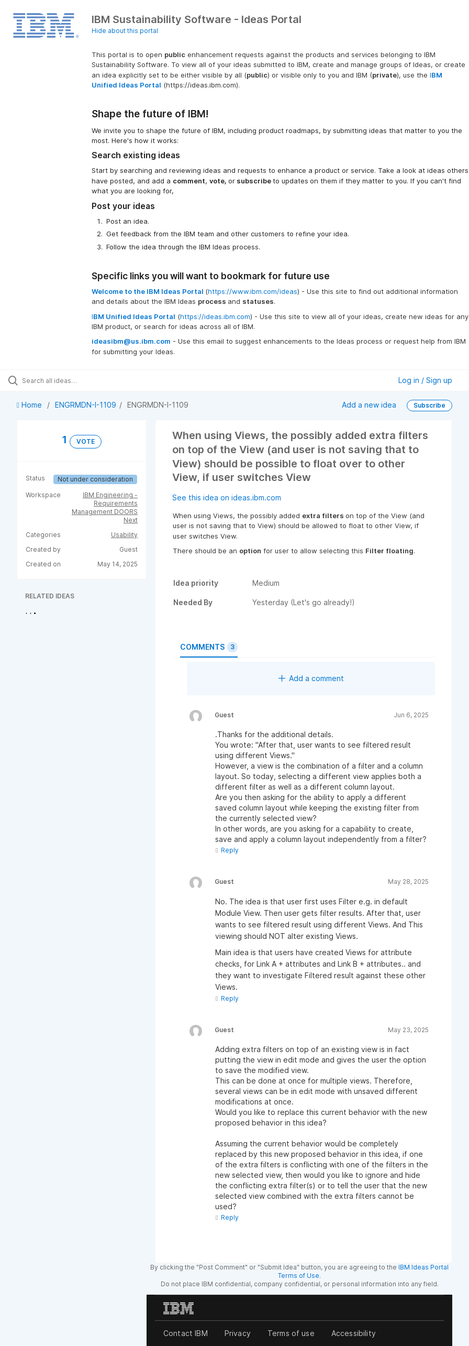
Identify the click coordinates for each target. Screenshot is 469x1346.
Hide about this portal (125, 31)
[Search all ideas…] (71, 380)
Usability (124, 535)
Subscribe (429, 405)
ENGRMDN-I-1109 (85, 404)
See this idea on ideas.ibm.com (226, 497)
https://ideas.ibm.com (215, 316)
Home (30, 404)
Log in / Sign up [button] (425, 380)
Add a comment (311, 678)
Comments (209, 647)
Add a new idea (369, 404)
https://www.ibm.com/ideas (252, 291)
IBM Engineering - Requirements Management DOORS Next (105, 507)
